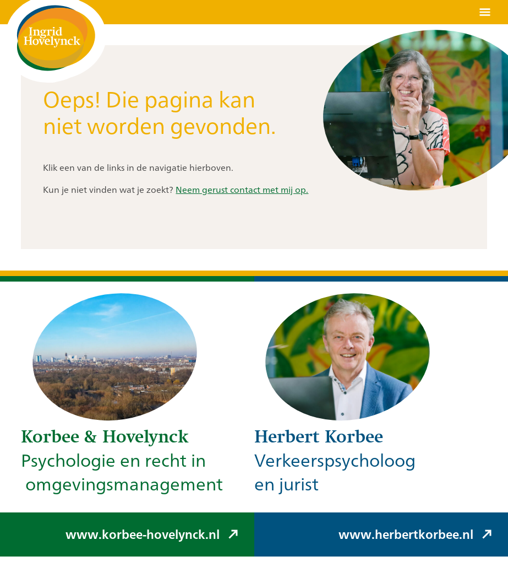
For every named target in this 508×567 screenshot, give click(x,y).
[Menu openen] (485, 12)
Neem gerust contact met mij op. (242, 189)
